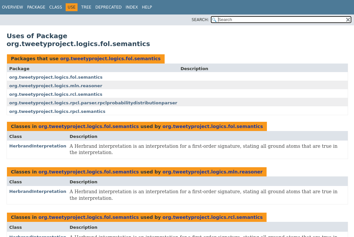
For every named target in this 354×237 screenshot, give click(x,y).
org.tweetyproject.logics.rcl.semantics (55, 94)
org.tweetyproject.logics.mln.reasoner (55, 85)
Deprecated (108, 7)
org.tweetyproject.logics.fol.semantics (110, 58)
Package (36, 7)
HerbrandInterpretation (37, 146)
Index (132, 7)
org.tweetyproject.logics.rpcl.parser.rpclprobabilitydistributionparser (93, 102)
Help (147, 7)
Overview (12, 7)
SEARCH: (200, 19)
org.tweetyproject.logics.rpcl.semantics (57, 111)
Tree (86, 7)
